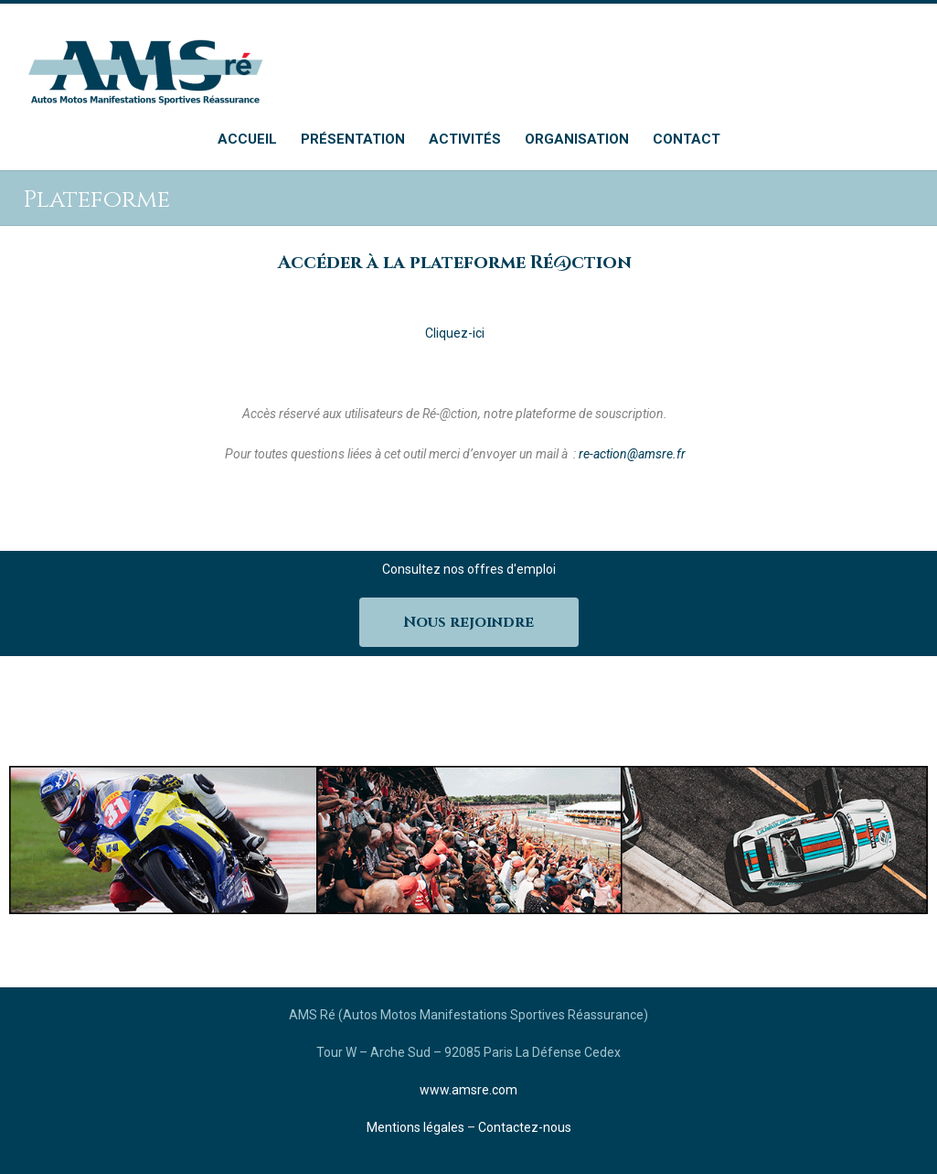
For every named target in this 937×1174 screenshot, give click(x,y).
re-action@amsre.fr (632, 454)
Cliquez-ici (454, 333)
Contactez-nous (524, 1127)
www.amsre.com (468, 1089)
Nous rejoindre (468, 622)
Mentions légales (415, 1127)
